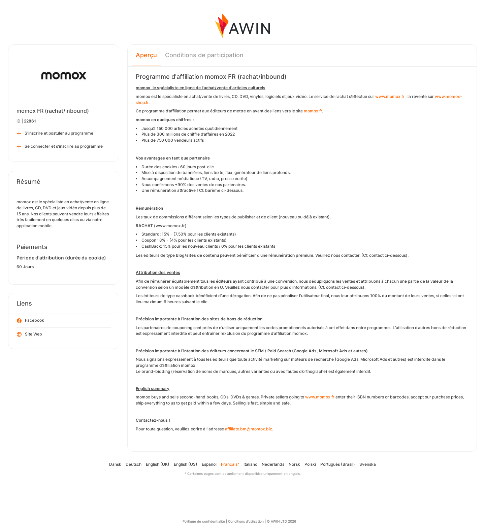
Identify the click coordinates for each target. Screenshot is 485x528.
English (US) (185, 464)
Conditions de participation (204, 55)
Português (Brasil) (337, 464)
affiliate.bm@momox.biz (248, 428)
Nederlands (273, 464)
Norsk (294, 464)
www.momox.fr (390, 96)
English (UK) (157, 464)
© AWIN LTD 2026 (281, 521)
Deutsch (133, 464)
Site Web (29, 334)
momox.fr (313, 110)
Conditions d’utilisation (246, 521)
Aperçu (146, 55)
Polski (310, 464)
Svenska (367, 464)
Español (209, 464)
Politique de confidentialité (204, 521)
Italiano (250, 464)
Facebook (30, 320)
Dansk (115, 464)
